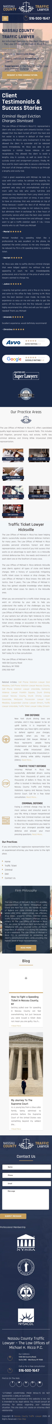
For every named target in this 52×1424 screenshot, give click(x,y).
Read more (26, 947)
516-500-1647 (39, 18)
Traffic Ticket (11, 865)
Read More (16, 1026)
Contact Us (10, 878)
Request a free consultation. (22, 75)
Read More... (27, 760)
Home (7, 861)
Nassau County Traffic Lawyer (28, 1416)
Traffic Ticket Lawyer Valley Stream (34, 706)
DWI (7, 874)
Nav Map (22, 1419)
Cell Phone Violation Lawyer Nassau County (30, 685)
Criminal (8, 869)
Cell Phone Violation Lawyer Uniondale (21, 689)
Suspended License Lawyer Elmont (27, 702)
